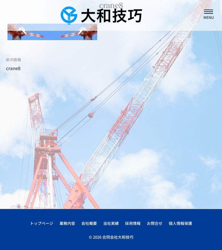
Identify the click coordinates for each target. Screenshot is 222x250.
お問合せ (154, 223)
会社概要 (89, 223)
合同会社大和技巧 (117, 237)
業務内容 (67, 223)
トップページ (41, 223)
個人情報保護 (180, 223)
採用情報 (133, 223)
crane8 (13, 68)
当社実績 (111, 223)
